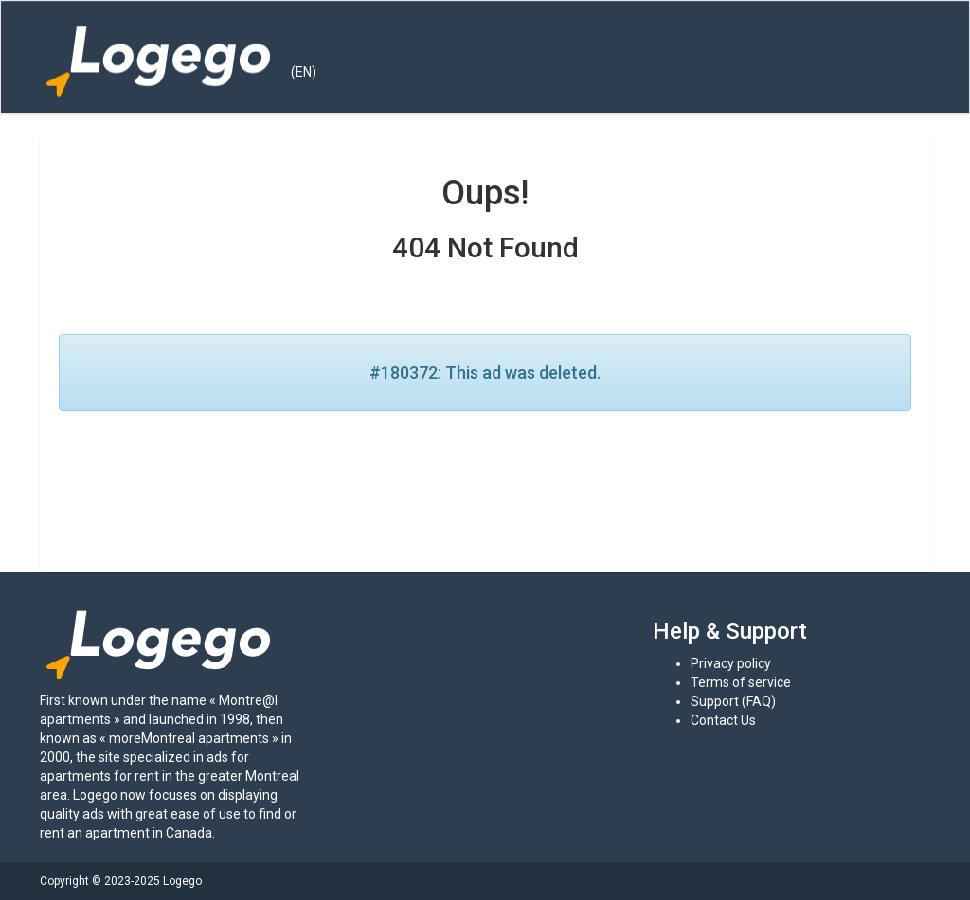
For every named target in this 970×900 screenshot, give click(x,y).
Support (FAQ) (733, 701)
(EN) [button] (303, 71)
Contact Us (723, 720)
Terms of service (741, 682)
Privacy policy (731, 663)
